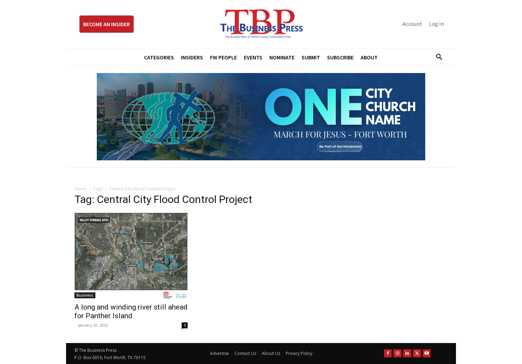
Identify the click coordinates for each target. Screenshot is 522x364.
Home (80, 189)
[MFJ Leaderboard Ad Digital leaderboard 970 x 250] (261, 116)
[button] (436, 57)
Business (85, 295)
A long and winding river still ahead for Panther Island (131, 311)
